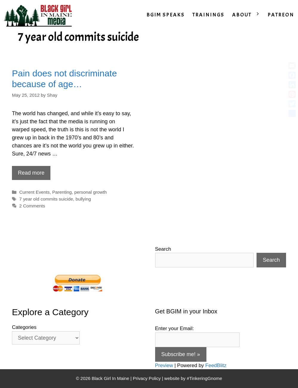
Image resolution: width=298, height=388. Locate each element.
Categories (24, 327)
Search (163, 249)
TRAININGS (208, 14)
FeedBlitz (215, 365)
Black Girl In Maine (111, 378)
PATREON (281, 14)
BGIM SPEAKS (165, 14)
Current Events (34, 192)
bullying (83, 198)
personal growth (90, 192)
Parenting (62, 192)
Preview (164, 365)
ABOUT (248, 15)
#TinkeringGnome (204, 378)
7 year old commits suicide (46, 198)
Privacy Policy (146, 378)
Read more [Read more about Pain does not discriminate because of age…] (31, 173)
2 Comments (32, 205)
